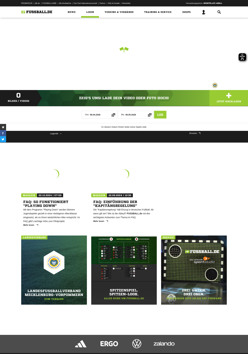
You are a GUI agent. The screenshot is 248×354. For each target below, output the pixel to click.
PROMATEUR (26, 3)
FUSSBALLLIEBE (49, 3)
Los (160, 114)
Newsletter (126, 3)
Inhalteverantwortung (95, 346)
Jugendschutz (78, 346)
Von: (87, 114)
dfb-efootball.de (65, 3)
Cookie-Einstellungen (115, 346)
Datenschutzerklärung (41, 346)
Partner (102, 3)
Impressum (25, 346)
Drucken (194, 133)
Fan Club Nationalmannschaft (85, 3)
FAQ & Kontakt (114, 3)
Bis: (123, 114)
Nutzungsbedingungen (61, 346)
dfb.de (37, 3)
